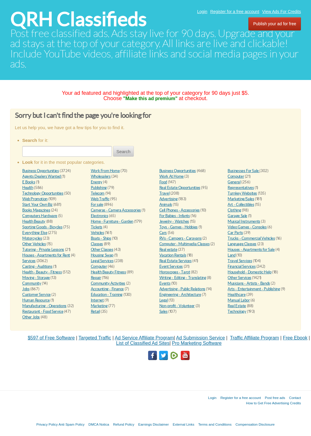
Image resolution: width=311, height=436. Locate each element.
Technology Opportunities (43, 193)
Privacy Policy (47, 424)
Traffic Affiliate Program (254, 337)
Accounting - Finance (107, 289)
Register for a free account (234, 11)
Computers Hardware (39, 216)
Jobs (25, 289)
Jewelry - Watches (174, 221)
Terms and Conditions (214, 424)
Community (31, 283)
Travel (164, 193)
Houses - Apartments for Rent (46, 255)
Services (29, 261)
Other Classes (102, 249)
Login (202, 11)
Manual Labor (239, 300)
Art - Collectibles (241, 204)
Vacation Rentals (172, 255)
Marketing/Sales (241, 199)
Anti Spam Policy (71, 424)
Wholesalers (101, 176)
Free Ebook (295, 337)
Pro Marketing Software (197, 343)
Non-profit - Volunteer (177, 306)
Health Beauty (33, 221)
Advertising (168, 199)
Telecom (97, 193)
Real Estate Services (175, 261)
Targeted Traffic (95, 337)
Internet (97, 300)
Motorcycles (32, 238)
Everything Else (34, 232)
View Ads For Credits (281, 11)
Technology (237, 311)
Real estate (168, 249)
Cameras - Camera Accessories (116, 210)
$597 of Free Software (51, 337)
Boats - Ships (101, 238)
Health (27, 187)
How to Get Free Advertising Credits (273, 403)
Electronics (99, 216)
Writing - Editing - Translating (182, 277)
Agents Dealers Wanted (41, 176)
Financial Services (242, 266)
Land (231, 255)
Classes (97, 244)
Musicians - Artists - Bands (249, 283)
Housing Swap (102, 255)
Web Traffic (100, 199)
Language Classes (242, 244)
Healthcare (236, 294)
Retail (95, 311)
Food (163, 182)
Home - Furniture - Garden (112, 221)
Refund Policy (123, 424)
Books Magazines (36, 210)
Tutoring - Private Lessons (43, 249)
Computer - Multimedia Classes (184, 244)
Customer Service (36, 294)
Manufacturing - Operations (44, 306)
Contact (295, 398)
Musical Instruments (244, 221)
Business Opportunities (40, 171)
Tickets (96, 227)
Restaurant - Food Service (42, 311)
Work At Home (171, 176)
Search (123, 151)
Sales (163, 311)
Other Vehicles (34, 244)
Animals (165, 204)
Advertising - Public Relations (182, 289)
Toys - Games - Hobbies (178, 227)
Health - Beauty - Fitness (42, 272)
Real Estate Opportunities (179, 187)
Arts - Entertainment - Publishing (254, 289)
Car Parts (235, 232)
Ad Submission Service (200, 337)
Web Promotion (34, 199)
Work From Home (105, 171)
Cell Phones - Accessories (179, 210)
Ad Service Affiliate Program (144, 337)
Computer (236, 176)
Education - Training (107, 294)
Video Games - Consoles (247, 227)
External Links (183, 424)
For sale (97, 204)
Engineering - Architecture (180, 294)
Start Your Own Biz (37, 204)
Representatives (241, 187)
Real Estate (237, 306)
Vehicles (97, 232)
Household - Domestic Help (249, 272)
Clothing (234, 210)
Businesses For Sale (243, 171)
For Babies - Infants (174, 216)
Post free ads (275, 398)
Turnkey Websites (242, 193)
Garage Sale (237, 216)
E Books (28, 182)
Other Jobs (31, 317)
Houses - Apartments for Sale (251, 249)
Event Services (171, 266)
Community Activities (108, 283)
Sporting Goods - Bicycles (42, 227)
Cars (163, 232)
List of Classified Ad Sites (142, 343)
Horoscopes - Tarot (174, 272)
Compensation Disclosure (254, 424)
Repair (96, 277)
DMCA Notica (98, 424)
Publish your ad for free (274, 23)
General (234, 182)
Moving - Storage (36, 277)
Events (165, 283)
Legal (163, 300)
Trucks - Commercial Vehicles (251, 238)
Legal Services (102, 261)
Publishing (99, 187)
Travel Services (240, 261)
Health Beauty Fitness (108, 272)
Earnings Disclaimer (153, 424)
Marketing (99, 306)
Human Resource (36, 300)
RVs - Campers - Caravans (180, 238)
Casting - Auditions (37, 266)
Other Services (239, 277)
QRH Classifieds (78, 19)
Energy (96, 182)
